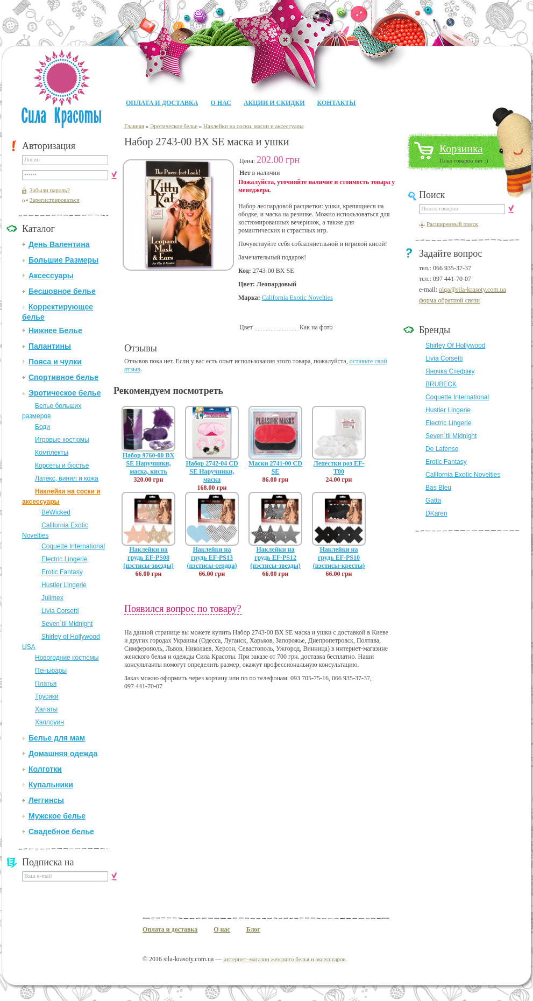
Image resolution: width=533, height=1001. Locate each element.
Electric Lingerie (64, 559)
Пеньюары (51, 670)
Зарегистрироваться (55, 199)
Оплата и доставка (162, 103)
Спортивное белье (63, 377)
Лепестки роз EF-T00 (339, 467)
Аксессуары (51, 275)
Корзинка (460, 148)
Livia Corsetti (60, 611)
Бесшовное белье (62, 291)
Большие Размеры (63, 260)
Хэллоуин (49, 722)
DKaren (436, 513)
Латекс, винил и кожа (66, 478)
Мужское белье (57, 816)
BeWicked (55, 512)
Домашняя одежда (63, 753)
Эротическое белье (65, 393)
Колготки (45, 769)
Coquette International (73, 546)
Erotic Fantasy (62, 572)
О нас (220, 103)
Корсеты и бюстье (62, 465)
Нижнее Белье (55, 330)
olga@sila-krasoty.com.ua (472, 289)
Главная (134, 126)
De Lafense (441, 449)
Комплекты (51, 452)
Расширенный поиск (452, 224)
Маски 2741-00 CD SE (275, 467)
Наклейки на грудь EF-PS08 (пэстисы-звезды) (148, 557)
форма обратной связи (449, 300)
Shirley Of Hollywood (455, 345)
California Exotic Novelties (297, 297)
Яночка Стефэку (450, 371)
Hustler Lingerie (64, 585)
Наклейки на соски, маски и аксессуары (253, 126)
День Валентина (59, 244)
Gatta (433, 500)
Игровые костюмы (62, 439)
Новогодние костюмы (66, 657)
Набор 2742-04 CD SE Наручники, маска (212, 471)
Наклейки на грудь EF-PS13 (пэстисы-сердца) (212, 557)
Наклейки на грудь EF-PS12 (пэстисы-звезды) (275, 557)
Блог (253, 929)
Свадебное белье (61, 831)
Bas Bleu (438, 487)
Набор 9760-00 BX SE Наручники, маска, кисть (149, 463)
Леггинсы (46, 800)
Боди (42, 427)
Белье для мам (57, 738)
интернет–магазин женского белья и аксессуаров (284, 959)
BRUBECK (441, 384)
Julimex (52, 598)
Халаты (46, 709)
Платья (45, 683)
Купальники (51, 784)
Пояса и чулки (55, 361)
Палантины (50, 346)
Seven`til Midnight (67, 624)
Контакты (336, 103)
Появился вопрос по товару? (182, 608)
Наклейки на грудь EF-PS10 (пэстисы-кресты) (339, 557)
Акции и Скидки (274, 103)
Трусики (47, 696)
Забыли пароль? (50, 190)
